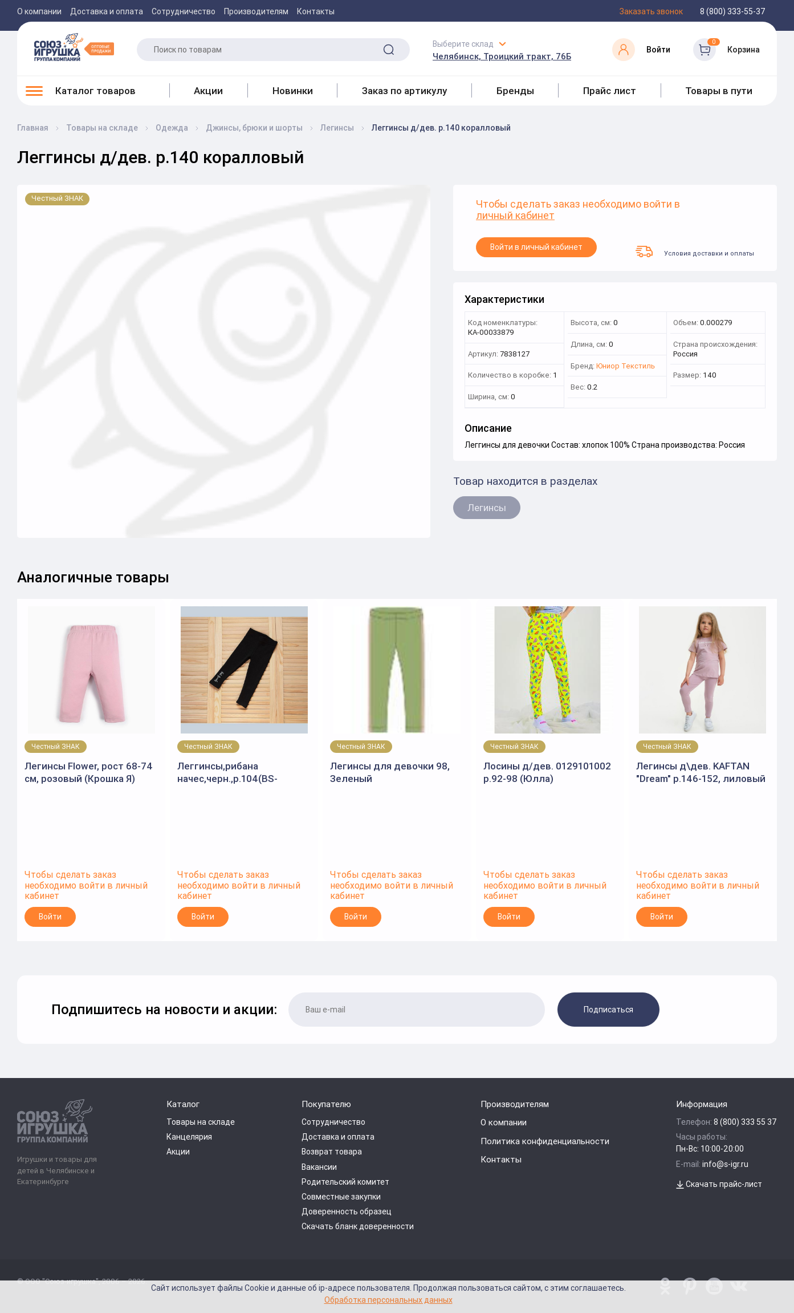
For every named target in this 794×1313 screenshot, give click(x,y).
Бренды (515, 90)
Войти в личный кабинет (536, 247)
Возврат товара (332, 1151)
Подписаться (608, 1009)
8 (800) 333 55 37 (745, 1121)
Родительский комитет (345, 1181)
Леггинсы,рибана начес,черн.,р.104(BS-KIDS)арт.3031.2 (227, 772)
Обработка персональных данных (388, 1299)
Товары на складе (200, 1121)
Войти (50, 916)
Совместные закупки (341, 1196)
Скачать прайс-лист (719, 1184)
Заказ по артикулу (404, 90)
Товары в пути (718, 90)
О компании (39, 11)
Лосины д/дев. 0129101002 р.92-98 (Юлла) (547, 772)
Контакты (316, 11)
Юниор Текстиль (625, 366)
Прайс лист (609, 90)
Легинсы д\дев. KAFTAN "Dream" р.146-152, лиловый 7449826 (701, 772)
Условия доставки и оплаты (695, 251)
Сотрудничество (183, 11)
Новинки (292, 90)
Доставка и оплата (106, 11)
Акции (208, 90)
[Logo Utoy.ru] (74, 47)
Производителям (256, 11)
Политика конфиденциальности (545, 1141)
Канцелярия (189, 1136)
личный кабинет (515, 216)
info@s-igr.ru (725, 1164)
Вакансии (319, 1167)
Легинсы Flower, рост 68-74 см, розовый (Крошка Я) (89, 772)
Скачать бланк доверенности (358, 1226)
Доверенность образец (347, 1211)
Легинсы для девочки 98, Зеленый (390, 772)
